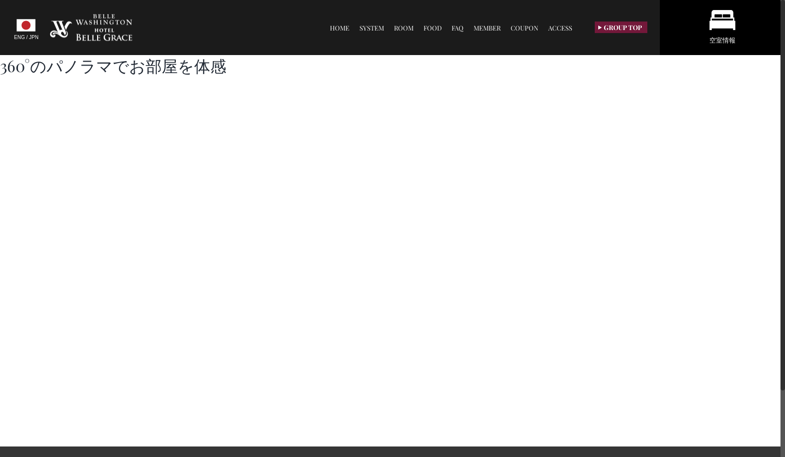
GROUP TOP (620, 27)
